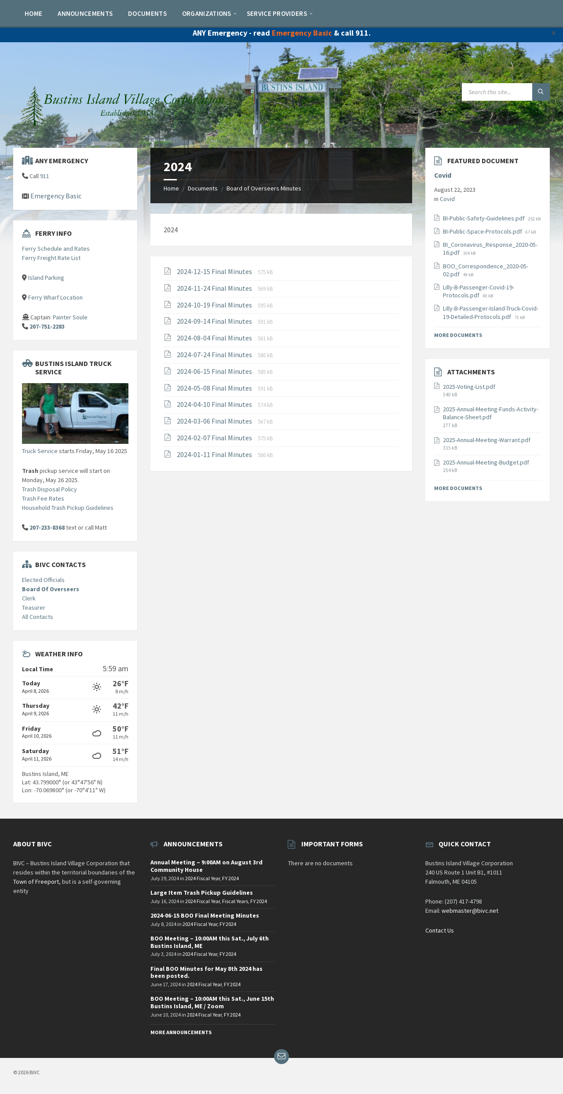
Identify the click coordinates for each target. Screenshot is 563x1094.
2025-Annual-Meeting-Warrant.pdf (486, 440)
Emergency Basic (302, 33)
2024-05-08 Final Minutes (215, 388)
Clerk (29, 598)
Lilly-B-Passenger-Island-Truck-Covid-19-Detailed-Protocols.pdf (490, 312)
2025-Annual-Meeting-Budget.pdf (486, 462)
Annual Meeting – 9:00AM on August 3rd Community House (206, 866)
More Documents (458, 335)
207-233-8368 (47, 527)
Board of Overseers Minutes (264, 188)
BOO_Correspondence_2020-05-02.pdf (485, 270)
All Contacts (37, 617)
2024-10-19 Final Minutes (215, 304)
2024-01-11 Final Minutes (215, 454)
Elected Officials (43, 580)
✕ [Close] (553, 33)
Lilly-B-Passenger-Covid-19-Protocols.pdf (478, 291)
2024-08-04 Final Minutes (215, 337)
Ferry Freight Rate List (51, 258)
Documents (203, 188)
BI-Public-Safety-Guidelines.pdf (484, 218)
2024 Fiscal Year (202, 878)
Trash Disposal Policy (49, 489)
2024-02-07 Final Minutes (215, 437)
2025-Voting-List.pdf (469, 387)
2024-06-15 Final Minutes (215, 371)
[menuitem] (33, 13)
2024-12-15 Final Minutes (215, 271)
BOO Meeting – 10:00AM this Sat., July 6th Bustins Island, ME (209, 942)
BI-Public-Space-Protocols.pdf (483, 231)
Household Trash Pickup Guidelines (67, 508)
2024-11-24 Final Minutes (215, 288)
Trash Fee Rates (43, 498)
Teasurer (33, 607)
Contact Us (439, 930)
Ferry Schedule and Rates (56, 248)
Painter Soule (70, 317)
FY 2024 (230, 878)
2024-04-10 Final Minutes (215, 404)
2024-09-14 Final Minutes (215, 321)
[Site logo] (123, 130)
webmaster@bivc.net (470, 911)
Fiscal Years (235, 901)
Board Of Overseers (50, 589)
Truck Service (40, 451)
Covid (442, 175)
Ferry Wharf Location (55, 297)
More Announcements (181, 1032)
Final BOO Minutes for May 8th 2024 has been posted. (206, 972)
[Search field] (506, 92)
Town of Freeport (36, 881)
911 (44, 176)
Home (171, 188)
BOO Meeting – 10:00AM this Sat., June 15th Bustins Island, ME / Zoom (212, 1002)
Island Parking (46, 278)
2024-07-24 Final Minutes (215, 354)
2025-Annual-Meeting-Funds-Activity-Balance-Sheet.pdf (490, 413)
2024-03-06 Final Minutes (215, 421)
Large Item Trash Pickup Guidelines (201, 892)
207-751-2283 (47, 326)
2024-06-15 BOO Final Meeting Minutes (204, 915)
